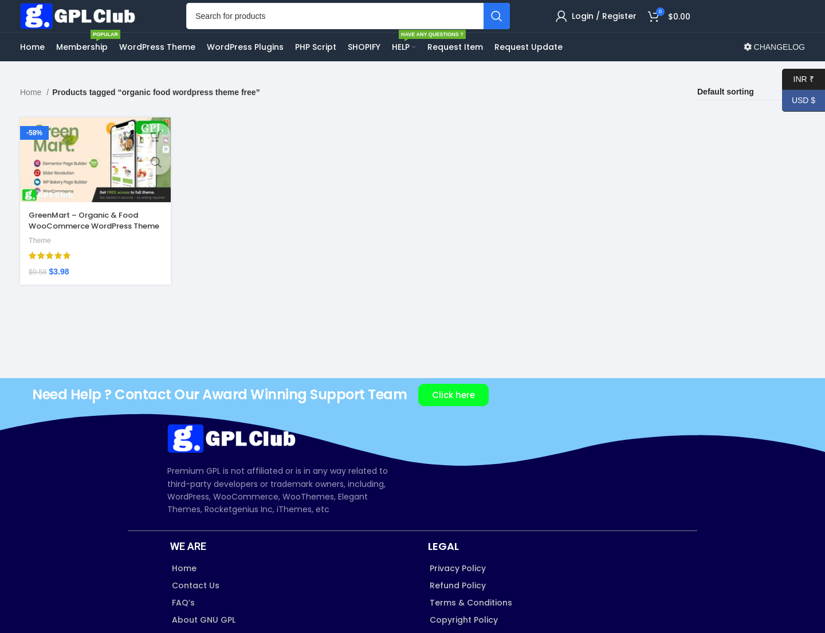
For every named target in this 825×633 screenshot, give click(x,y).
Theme (40, 265)
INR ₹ (798, 79)
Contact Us (195, 612)
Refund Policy (458, 612)
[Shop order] (750, 119)
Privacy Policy (458, 594)
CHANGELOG (774, 73)
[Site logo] (91, 28)
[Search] (359, 29)
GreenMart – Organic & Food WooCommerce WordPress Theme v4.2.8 (89, 250)
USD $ (798, 100)
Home (32, 118)
